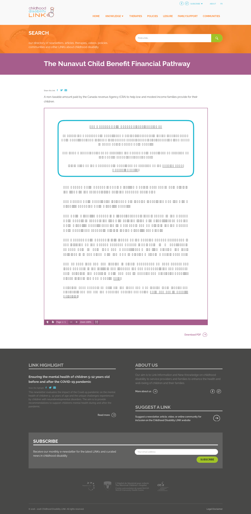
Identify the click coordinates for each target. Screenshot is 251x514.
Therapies (135, 16)
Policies (152, 16)
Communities (211, 16)
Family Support (188, 16)
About (213, 4)
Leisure (168, 16)
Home (96, 16)
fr (221, 4)
